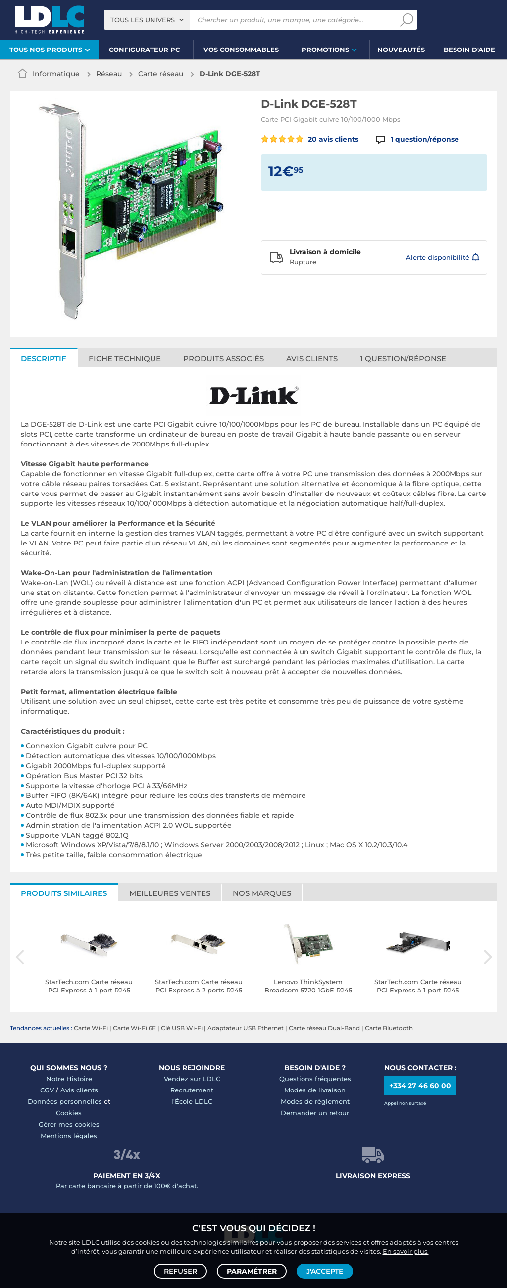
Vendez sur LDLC (192, 1079)
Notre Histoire (69, 1079)
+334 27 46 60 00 (420, 1085)
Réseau (109, 73)
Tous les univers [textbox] (142, 20)
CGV (47, 1090)
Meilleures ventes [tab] (169, 893)
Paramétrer (252, 1271)
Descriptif (43, 358)
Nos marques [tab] (262, 893)
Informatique (56, 73)
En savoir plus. (406, 1251)
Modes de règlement (315, 1101)
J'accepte (324, 1271)
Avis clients (312, 358)
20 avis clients (309, 139)
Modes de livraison (315, 1090)
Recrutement (191, 1090)
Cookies (69, 1113)
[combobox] (147, 20)
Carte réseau (160, 73)
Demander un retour (315, 1113)
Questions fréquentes (315, 1079)
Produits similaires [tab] (64, 893)
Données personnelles (65, 1101)
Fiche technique (125, 358)
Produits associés (223, 358)
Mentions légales (69, 1135)
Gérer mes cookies (69, 1124)
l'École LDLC (191, 1101)
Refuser (180, 1271)
